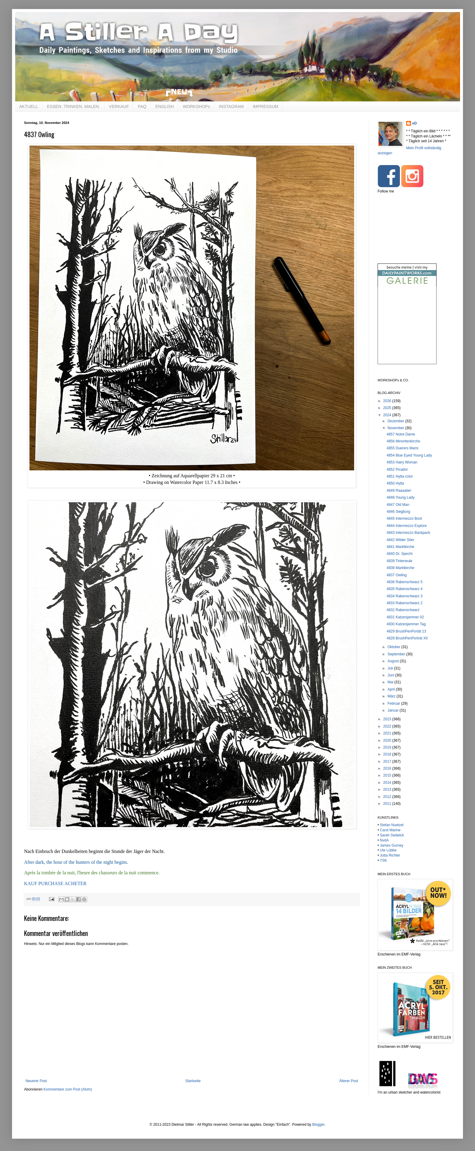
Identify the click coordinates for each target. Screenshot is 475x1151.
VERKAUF (119, 106)
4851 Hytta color (400, 476)
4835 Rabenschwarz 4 (404, 589)
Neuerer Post (36, 1081)
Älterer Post (348, 1081)
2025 (387, 408)
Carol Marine (390, 830)
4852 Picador (397, 469)
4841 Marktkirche (400, 547)
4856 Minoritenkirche (403, 441)
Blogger (318, 1124)
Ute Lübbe (388, 850)
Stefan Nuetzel (392, 825)
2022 (387, 726)
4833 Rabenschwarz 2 (404, 603)
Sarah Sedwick (392, 835)
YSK (383, 860)
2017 (387, 761)
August (394, 661)
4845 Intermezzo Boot (404, 518)
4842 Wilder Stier (400, 540)
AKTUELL (28, 106)
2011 (387, 804)
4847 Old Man (398, 505)
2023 (387, 719)
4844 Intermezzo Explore (407, 526)
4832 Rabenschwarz (403, 610)
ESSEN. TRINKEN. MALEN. (73, 106)
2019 (387, 747)
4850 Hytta (395, 483)
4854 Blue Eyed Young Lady (409, 455)
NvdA (384, 840)
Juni (391, 675)
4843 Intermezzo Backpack (408, 533)
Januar (394, 710)
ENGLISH (164, 106)
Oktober (394, 647)
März (392, 696)
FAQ (142, 106)
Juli (391, 668)
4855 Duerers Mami (402, 448)
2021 (387, 733)
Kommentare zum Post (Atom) (68, 1089)
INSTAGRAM (231, 106)
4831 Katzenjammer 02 (405, 617)
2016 (387, 768)
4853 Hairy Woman (402, 462)
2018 (387, 754)
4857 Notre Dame (401, 434)
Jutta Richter (390, 855)
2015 (387, 775)
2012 (387, 797)
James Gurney (391, 845)
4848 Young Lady (401, 497)
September (397, 654)
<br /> (407, 330)
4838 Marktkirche (400, 568)
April (392, 689)
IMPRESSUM (265, 106)
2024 (387, 415)
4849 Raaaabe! (399, 490)
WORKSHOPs (196, 106)
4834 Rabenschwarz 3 (404, 596)
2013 (387, 789)
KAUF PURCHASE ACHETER (55, 883)
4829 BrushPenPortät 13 (406, 631)
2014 (387, 782)
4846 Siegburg (398, 511)
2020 (387, 740)
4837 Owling (397, 575)
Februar (394, 703)
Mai (391, 682)
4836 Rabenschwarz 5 (404, 582)
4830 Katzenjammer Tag (406, 624)
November (396, 428)
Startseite (193, 1081)
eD (414, 123)
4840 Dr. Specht (399, 554)
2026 (387, 401)
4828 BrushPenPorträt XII (407, 638)
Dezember (396, 421)
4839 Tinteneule (399, 561)
